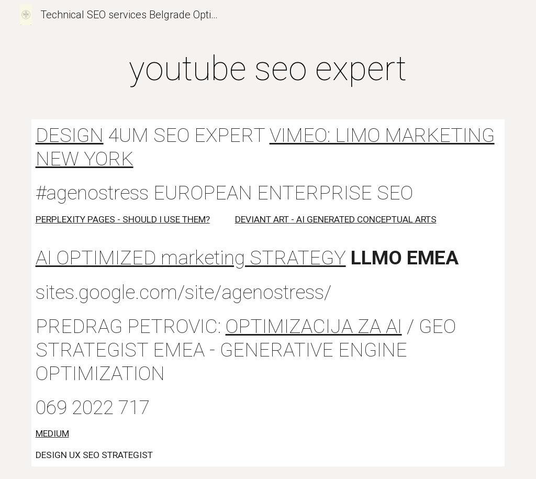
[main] (267, 69)
